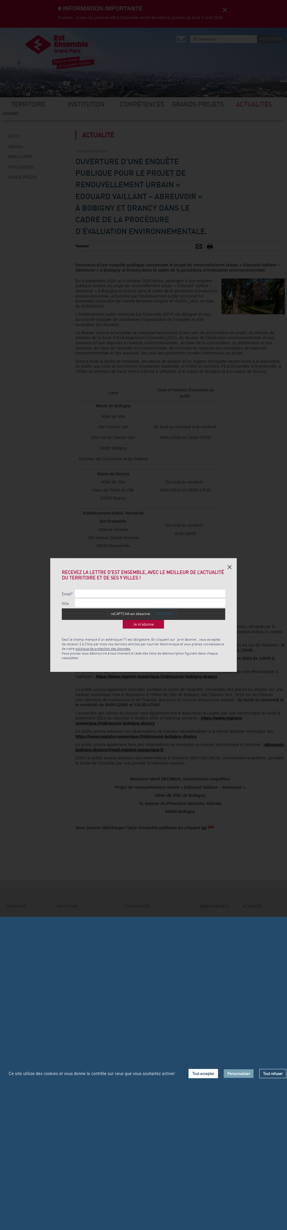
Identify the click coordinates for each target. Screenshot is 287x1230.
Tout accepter (203, 1073)
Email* (67, 594)
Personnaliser (238, 1073)
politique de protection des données (102, 648)
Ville (65, 603)
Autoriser (164, 613)
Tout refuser (273, 1073)
